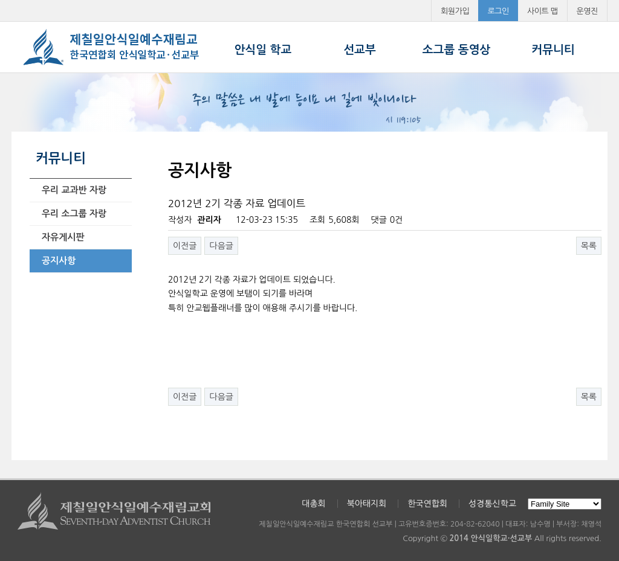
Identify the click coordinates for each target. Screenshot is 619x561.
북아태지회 (367, 503)
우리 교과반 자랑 (74, 189)
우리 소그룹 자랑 (74, 213)
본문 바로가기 (0, 0)
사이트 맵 (542, 11)
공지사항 (59, 260)
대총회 (313, 503)
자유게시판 (63, 237)
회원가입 (455, 11)
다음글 (221, 246)
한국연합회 (427, 503)
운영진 (587, 11)
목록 (589, 246)
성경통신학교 (492, 503)
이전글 (184, 246)
